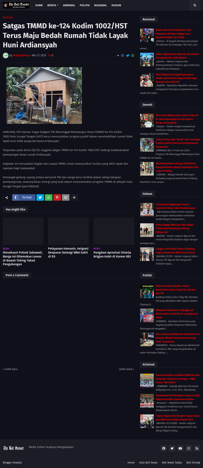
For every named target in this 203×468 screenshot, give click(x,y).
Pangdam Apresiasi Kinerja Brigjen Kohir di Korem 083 (112, 254)
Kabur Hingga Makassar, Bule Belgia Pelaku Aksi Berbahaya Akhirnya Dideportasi (175, 229)
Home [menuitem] (39, 5)
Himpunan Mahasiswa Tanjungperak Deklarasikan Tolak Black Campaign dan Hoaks (177, 314)
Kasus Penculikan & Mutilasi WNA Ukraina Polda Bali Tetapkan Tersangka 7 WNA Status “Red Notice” (178, 379)
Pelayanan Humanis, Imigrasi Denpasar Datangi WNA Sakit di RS (68, 252)
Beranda (8, 17)
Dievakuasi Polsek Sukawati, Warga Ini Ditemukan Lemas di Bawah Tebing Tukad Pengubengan (23, 258)
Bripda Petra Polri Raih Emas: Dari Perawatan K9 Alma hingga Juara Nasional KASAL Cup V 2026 (173, 34)
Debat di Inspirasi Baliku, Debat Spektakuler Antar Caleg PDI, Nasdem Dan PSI (176, 290)
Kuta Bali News (148, 462)
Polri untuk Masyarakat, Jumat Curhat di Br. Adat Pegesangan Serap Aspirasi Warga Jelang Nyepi (177, 119)
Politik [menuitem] (85, 5)
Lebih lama (125, 369)
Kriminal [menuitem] (69, 5)
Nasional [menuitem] (100, 5)
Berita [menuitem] (51, 5)
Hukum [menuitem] (116, 5)
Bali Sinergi (193, 462)
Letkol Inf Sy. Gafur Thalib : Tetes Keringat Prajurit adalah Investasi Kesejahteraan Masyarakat (178, 143)
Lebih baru (11, 369)
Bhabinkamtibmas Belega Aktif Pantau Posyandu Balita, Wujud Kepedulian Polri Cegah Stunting (177, 167)
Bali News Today (172, 462)
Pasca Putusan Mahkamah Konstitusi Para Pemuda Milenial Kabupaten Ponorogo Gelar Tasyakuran (178, 338)
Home (131, 462)
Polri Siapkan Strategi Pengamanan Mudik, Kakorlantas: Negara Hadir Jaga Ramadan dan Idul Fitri (176, 78)
